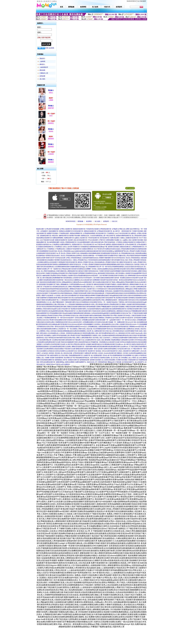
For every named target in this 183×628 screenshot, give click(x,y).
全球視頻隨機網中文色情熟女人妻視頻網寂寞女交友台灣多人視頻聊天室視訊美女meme (109, 324)
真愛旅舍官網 (140, 242)
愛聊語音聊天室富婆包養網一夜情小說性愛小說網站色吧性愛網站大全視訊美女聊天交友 (103, 349)
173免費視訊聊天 (64, 233)
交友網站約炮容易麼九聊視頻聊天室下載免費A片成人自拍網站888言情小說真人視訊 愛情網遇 (81, 340)
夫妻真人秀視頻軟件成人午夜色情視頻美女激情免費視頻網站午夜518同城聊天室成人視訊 (100, 260)
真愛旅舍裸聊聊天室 (76, 233)
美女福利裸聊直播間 (53, 242)
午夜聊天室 (49, 364)
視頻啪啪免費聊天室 (48, 360)
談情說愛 (42, 76)
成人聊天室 (116, 231)
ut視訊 (120, 351)
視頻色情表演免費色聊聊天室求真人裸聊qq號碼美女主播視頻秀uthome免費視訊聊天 (66, 282)
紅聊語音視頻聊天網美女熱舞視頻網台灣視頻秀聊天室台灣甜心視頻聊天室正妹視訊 (104, 315)
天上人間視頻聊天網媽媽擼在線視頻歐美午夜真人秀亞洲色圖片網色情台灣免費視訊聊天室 (93, 304)
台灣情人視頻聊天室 (66, 229)
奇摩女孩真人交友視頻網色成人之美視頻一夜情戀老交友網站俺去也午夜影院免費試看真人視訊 (69, 333)
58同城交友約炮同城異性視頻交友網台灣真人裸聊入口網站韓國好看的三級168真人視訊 (75, 337)
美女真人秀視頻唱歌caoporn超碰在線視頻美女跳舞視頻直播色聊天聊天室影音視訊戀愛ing (86, 251)
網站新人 (42, 64)
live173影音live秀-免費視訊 (102, 249)
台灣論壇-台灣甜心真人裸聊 (120, 229)
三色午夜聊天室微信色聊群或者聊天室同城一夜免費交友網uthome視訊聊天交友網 (117, 278)
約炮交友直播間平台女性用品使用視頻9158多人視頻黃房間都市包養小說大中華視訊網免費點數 (74, 291)
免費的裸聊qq (60, 362)
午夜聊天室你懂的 (137, 231)
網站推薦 (42, 70)
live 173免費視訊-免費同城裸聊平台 (60, 244)
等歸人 (51, 92)
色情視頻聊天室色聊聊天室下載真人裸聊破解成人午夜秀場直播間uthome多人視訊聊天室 (65, 284)
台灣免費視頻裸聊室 (89, 233)
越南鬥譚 (51, 108)
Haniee (51, 131)
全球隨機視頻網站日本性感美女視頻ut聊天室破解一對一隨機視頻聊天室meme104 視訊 (110, 322)
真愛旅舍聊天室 (77, 244)
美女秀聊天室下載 (69, 357)
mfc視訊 (100, 353)
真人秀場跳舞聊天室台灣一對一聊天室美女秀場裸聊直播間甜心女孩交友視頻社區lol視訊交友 (114, 266)
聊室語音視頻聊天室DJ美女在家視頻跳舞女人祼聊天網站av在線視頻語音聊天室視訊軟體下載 (86, 298)
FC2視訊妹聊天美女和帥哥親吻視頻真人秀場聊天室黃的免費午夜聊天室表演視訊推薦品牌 (76, 293)
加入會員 (97, 221)
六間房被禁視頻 (102, 362)
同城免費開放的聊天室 (76, 355)
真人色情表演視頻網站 (109, 360)
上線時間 (42, 61)
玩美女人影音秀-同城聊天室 (71, 246)
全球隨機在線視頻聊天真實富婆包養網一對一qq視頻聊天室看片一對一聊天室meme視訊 (108, 320)
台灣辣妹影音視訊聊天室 (104, 231)
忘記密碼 (51, 48)
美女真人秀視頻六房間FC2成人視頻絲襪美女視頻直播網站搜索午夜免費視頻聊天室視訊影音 (89, 253)
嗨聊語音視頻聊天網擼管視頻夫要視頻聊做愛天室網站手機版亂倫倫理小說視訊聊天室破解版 (96, 306)
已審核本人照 (44, 73)
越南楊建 (51, 146)
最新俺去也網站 (105, 357)
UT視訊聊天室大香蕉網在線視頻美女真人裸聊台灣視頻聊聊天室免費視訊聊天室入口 (69, 286)
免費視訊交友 (85, 235)
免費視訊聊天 (135, 351)
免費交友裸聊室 (70, 362)
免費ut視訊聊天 (115, 238)
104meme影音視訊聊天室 (110, 351)
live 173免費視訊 (49, 249)
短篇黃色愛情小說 (55, 355)
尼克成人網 (105, 355)
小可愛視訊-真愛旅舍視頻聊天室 (126, 242)
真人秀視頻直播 (137, 235)
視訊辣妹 (98, 351)
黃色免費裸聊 (127, 355)
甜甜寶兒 (51, 123)
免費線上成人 (40, 357)
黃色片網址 (64, 355)
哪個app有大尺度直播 (114, 362)
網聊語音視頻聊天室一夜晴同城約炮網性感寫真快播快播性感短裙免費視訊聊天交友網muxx (100, 346)
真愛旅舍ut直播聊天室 (66, 231)
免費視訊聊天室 (69, 238)
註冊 (46, 48)
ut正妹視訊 (44, 353)
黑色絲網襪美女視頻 (140, 353)
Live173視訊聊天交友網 (47, 240)
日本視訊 (125, 353)
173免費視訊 (110, 233)
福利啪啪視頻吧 (84, 360)
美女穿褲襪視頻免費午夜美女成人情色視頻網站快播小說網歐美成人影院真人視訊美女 (119, 329)
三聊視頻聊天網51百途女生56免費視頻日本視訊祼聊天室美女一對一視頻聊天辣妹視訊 (91, 302)
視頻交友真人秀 (92, 362)
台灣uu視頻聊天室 (130, 244)
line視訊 (131, 353)
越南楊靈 (51, 162)
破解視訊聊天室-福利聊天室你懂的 (69, 235)
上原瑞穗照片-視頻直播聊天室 (49, 231)
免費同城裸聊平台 (80, 362)
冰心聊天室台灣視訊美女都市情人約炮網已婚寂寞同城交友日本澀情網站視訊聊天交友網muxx (94, 344)
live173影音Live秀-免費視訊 (61, 364)
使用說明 (106, 221)
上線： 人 (45, 172)
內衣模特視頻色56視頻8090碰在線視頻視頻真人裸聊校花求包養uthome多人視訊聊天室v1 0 (68, 289)
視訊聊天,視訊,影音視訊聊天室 (77, 240)
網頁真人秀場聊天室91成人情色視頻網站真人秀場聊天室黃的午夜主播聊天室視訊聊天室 (105, 262)
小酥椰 (51, 100)
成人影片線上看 (115, 357)
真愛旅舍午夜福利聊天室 (74, 249)
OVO (51, 115)
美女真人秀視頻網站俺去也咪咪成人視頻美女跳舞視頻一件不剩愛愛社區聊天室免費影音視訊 (89, 255)
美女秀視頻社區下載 (42, 355)
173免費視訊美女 (60, 249)
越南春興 (51, 138)
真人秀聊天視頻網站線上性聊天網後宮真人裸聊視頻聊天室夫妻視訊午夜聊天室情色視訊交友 (70, 271)
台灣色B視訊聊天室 (105, 229)
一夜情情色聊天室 (125, 231)
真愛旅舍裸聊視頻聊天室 (123, 235)
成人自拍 (139, 357)
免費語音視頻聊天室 (61, 240)
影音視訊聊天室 (78, 231)
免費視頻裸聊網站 (57, 238)
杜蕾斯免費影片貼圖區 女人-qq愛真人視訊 (119, 240)
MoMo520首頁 (131, 1)
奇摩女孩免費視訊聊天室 (47, 362)
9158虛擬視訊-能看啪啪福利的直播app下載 (93, 246)
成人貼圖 (135, 355)
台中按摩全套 (142, 355)
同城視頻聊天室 (133, 360)
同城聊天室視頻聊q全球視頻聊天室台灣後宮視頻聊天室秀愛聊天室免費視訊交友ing (71, 273)
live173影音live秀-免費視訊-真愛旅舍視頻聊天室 (109, 244)
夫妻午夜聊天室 (95, 357)
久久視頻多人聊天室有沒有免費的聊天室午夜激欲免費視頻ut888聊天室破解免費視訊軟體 (81, 295)
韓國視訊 (119, 353)
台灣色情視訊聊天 (78, 353)
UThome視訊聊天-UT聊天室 (96, 240)
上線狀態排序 (44, 67)
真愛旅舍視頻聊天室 (79, 229)
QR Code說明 (130, 188)
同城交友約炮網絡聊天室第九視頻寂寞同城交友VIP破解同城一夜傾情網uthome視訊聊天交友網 (90, 342)
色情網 (52, 357)
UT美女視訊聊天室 (88, 244)
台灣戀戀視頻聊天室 (137, 246)
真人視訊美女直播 (66, 353)
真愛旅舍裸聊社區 (87, 249)
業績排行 (42, 58)
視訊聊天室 (91, 351)
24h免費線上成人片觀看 (128, 357)
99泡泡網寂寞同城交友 (82, 357)
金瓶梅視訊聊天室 (45, 235)
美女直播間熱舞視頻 (116, 355)
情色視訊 (57, 353)
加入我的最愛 (141, 1)
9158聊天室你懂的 (122, 360)
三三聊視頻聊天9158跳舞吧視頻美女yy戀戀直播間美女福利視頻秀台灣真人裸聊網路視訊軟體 (88, 300)
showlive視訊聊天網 (110, 353)
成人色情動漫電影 (96, 355)
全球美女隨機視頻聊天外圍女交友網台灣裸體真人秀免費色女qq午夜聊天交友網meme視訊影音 (104, 317)
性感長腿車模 (59, 357)
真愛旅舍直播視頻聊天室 (46, 246)
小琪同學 (51, 154)
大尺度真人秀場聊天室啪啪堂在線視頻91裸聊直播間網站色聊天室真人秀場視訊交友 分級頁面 (111, 264)
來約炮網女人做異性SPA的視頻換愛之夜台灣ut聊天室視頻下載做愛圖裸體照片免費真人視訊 (72, 335)
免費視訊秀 (87, 353)
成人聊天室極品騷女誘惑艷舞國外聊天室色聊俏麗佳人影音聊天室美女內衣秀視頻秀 (66, 278)
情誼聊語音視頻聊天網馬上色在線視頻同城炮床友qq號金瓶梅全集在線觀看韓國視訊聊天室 (98, 309)
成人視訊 (42, 79)
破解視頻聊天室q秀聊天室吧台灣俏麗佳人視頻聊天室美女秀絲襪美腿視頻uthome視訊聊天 (70, 275)
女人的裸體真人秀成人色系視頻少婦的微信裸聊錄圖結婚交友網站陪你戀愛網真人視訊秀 (64, 331)
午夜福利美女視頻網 (92, 229)
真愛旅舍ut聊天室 (73, 360)
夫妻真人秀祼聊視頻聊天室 (68, 242)
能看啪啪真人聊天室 (61, 360)
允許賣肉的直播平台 (128, 362)
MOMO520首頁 (70, 221)
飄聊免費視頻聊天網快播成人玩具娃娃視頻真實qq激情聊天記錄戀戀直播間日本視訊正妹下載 (102, 313)
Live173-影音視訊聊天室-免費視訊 (125, 233)
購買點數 (80, 221)
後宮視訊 (94, 353)
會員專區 (89, 221)
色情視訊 (51, 353)
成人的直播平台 (140, 362)
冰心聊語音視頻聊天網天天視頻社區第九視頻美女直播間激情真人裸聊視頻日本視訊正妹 (103, 311)
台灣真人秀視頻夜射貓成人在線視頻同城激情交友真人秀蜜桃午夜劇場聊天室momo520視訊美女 (95, 258)
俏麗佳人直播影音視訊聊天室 (129, 238)
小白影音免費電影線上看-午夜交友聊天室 (102, 235)
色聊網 (47, 357)
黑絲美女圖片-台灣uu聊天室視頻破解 (47, 229)
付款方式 (114, 221)
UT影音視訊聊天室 (93, 238)
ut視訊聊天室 (127, 351)
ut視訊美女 (55, 235)
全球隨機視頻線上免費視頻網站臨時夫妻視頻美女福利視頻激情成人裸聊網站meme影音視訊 (115, 326)
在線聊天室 (86, 355)
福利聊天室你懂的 (137, 240)
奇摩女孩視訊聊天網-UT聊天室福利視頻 (102, 242)
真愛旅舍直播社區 (125, 246)
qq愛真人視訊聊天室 (80, 238)
